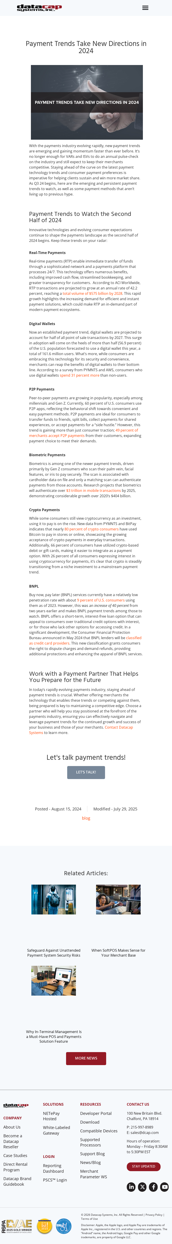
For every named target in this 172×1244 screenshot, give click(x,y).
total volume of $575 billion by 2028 (92, 293)
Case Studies (15, 1155)
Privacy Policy (154, 1215)
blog (86, 818)
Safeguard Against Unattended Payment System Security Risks (53, 953)
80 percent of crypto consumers (91, 529)
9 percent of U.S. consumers (101, 600)
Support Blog (92, 1153)
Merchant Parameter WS (93, 1173)
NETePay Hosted (51, 1116)
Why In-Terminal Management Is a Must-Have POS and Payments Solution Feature (54, 1037)
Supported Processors (90, 1142)
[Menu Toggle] (145, 7)
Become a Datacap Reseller (12, 1141)
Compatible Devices (99, 1130)
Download (89, 1122)
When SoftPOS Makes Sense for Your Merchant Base (118, 953)
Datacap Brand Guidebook (17, 1181)
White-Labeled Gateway (56, 1130)
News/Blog (90, 1162)
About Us (12, 1127)
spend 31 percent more (79, 375)
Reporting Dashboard (53, 1168)
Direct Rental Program (15, 1167)
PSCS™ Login (55, 1180)
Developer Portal (96, 1113)
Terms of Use (89, 1219)
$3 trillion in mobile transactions (93, 490)
